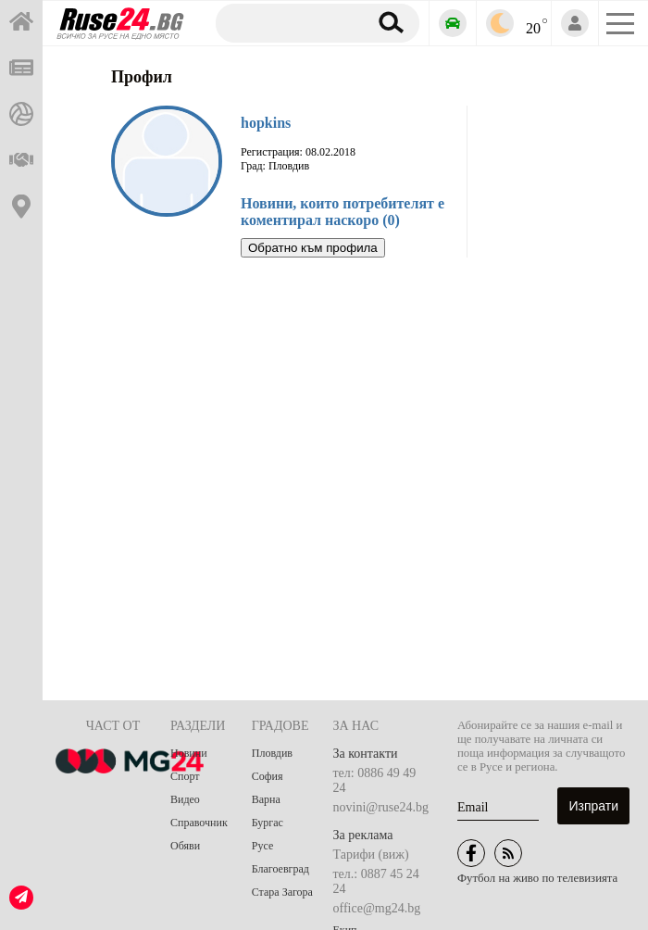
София (267, 776)
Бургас (267, 822)
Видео (185, 799)
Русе (262, 845)
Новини (188, 753)
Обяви (185, 845)
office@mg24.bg (377, 908)
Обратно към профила (313, 248)
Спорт (185, 776)
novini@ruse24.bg (381, 807)
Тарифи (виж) (371, 854)
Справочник (199, 822)
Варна (266, 799)
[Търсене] (288, 22)
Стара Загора (282, 892)
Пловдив (272, 753)
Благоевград (280, 868)
